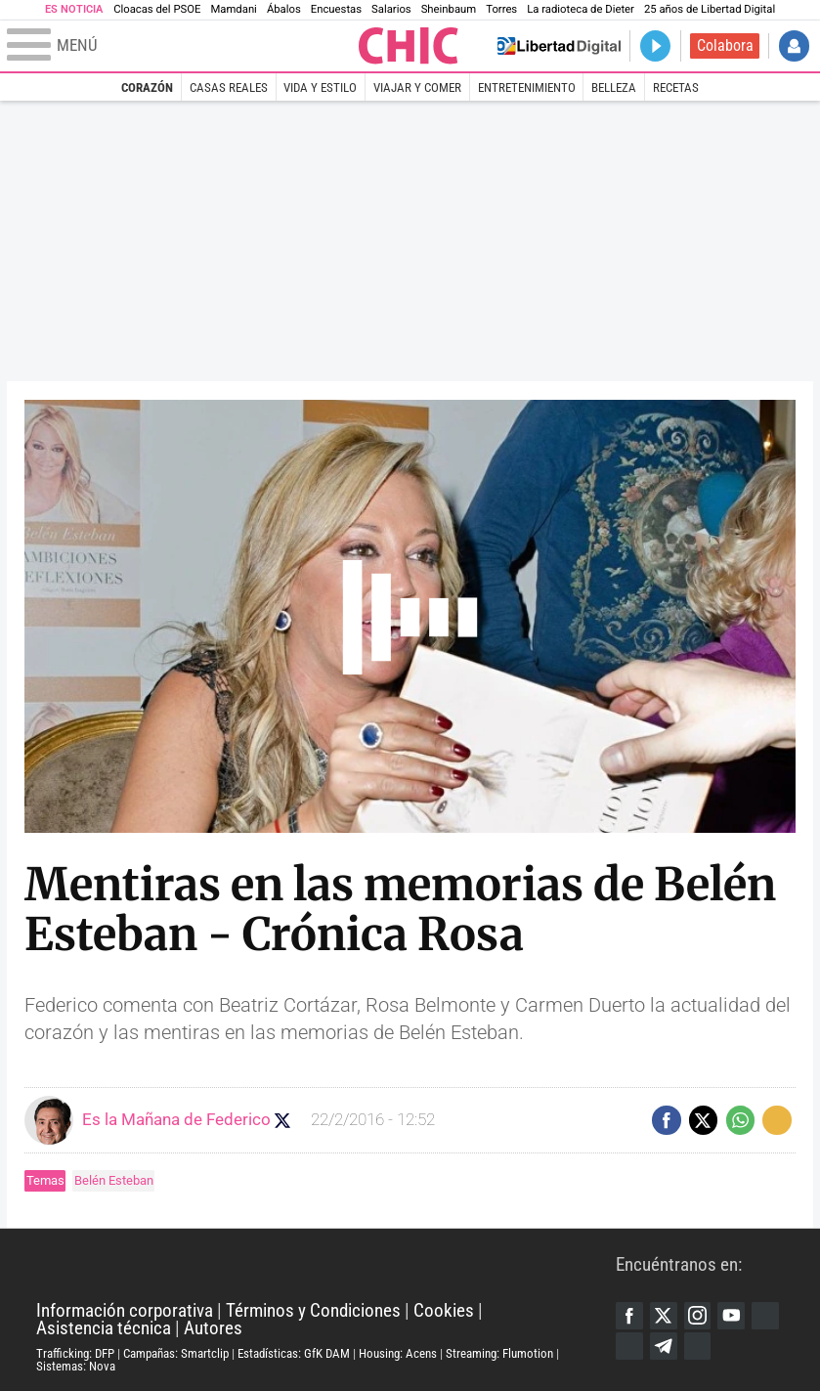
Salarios (391, 9)
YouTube (731, 1315)
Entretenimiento (527, 87)
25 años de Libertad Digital (709, 9)
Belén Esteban (113, 1180)
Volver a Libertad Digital (559, 46)
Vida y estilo (320, 87)
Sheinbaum (449, 9)
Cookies (443, 1311)
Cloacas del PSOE (156, 9)
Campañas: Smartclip (176, 1353)
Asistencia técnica (103, 1328)
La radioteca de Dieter (580, 9)
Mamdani (233, 9)
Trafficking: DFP (75, 1353)
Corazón (147, 87)
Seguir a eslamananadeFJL (282, 1120)
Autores (213, 1328)
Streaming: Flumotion (499, 1353)
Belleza (613, 87)
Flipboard (629, 1346)
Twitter (663, 1315)
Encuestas (336, 9)
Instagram (698, 1315)
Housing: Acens (398, 1353)
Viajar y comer (417, 87)
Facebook (629, 1315)
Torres (501, 9)
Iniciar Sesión (794, 46)
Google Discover (765, 1315)
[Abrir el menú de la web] (181, 46)
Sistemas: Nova (75, 1366)
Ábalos (284, 9)
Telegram (663, 1346)
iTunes (698, 1346)
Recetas (676, 87)
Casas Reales (229, 87)
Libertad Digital (326, 1265)
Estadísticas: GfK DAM (293, 1353)
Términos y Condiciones (313, 1311)
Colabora (725, 45)
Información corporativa (124, 1311)
